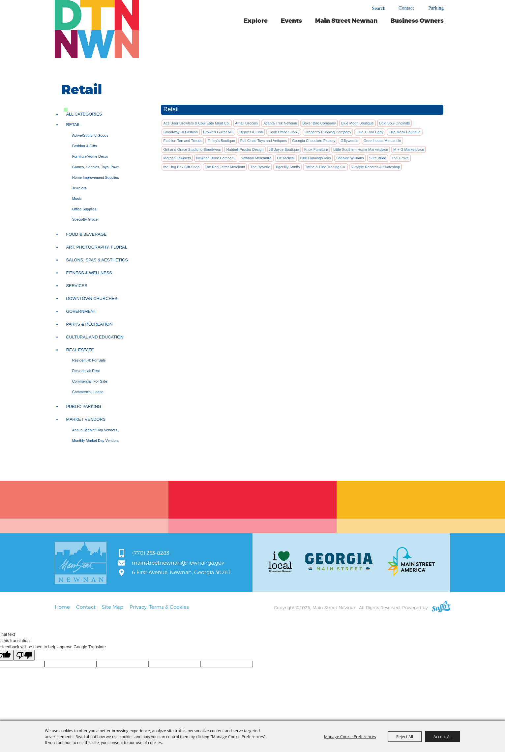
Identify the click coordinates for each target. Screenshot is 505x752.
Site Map (112, 607)
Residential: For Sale (89, 360)
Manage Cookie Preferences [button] (350, 736)
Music (77, 199)
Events (291, 21)
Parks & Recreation (89, 324)
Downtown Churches (91, 298)
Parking (436, 8)
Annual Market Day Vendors (94, 430)
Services (76, 285)
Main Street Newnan (346, 21)
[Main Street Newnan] (97, 29)
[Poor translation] (24, 655)
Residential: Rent (86, 371)
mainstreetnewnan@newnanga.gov (178, 563)
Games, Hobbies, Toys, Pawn (96, 167)
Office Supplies (84, 209)
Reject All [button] (404, 736)
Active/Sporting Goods (90, 135)
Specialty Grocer (85, 219)
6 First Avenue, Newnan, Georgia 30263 (181, 572)
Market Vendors (85, 419)
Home (62, 607)
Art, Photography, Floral (96, 247)
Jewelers (79, 188)
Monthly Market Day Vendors (95, 441)
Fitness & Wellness (89, 272)
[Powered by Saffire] (441, 607)
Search (378, 8)
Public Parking (83, 406)
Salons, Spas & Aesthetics (97, 259)
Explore (256, 21)
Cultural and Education (94, 337)
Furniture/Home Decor (90, 156)
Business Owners (417, 21)
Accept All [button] (442, 736)
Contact (406, 8)
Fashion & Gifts (84, 146)
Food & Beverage (86, 234)
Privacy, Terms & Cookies (159, 607)
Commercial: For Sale (89, 381)
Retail (73, 124)
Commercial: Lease (88, 392)
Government (81, 311)
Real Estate (80, 349)
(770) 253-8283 (150, 553)
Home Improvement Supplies (95, 177)
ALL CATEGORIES (84, 114)
